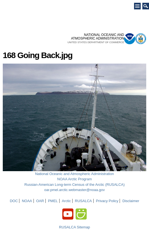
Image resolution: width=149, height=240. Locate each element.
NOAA (27, 201)
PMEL (53, 201)
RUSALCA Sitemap (74, 227)
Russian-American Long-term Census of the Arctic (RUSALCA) (74, 184)
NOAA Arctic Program (74, 179)
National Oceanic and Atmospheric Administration (74, 174)
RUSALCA (83, 201)
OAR (40, 201)
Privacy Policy (107, 201)
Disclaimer (130, 201)
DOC (14, 201)
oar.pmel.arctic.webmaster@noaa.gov (74, 190)
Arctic (66, 201)
